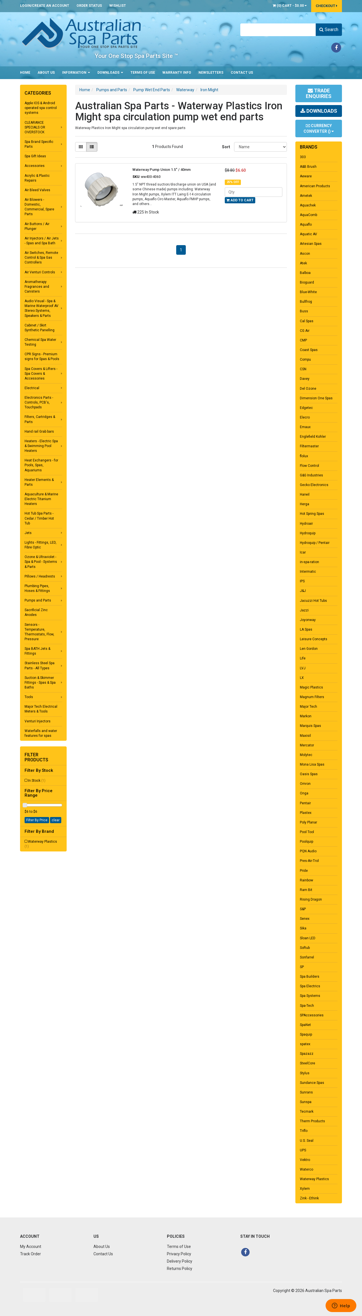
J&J (303, 591)
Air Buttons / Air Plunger (37, 226)
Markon (305, 716)
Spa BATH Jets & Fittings (37, 651)
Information (76, 73)
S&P (303, 909)
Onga (304, 793)
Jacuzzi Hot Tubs (313, 601)
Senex (304, 919)
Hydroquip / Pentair (315, 543)
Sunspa (305, 1102)
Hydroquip (307, 533)
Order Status (89, 6)
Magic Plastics (311, 687)
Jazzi (304, 610)
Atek (303, 263)
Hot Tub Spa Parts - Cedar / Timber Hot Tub (39, 518)
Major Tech (308, 707)
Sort (226, 147)
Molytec (306, 755)
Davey (304, 379)
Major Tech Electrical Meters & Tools (41, 709)
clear (56, 820)
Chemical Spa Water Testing (40, 342)
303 (303, 157)
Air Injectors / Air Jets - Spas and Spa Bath (42, 240)
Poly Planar (308, 822)
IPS (302, 581)
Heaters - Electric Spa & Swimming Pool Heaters (41, 446)
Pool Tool (307, 832)
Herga (304, 504)
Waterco (306, 1169)
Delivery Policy (179, 1261)
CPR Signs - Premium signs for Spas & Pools (42, 356)
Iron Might (209, 90)
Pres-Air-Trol (309, 861)
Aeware (306, 176)
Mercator (307, 745)
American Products (315, 186)
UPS (303, 1150)
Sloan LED (307, 938)
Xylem (305, 1189)
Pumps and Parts (38, 600)
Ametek (306, 196)
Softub (305, 948)
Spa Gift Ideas (35, 156)
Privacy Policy (179, 1254)
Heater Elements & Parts (39, 482)
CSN (303, 369)
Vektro (305, 1160)
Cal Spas (306, 321)
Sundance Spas (312, 1083)
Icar (303, 552)
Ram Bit (306, 890)
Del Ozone (308, 389)
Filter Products (36, 757)
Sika (303, 928)
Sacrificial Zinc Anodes (36, 612)
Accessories (35, 166)
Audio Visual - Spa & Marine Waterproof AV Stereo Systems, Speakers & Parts (41, 308)
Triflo (304, 1131)
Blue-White (308, 292)
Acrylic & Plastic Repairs (37, 178)
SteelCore (307, 1063)
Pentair (305, 803)
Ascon (305, 254)
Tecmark (306, 1112)
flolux (304, 456)
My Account (30, 1246)
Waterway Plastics (41, 844)
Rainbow (306, 880)
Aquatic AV (308, 234)
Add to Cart (240, 200)
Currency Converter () (319, 128)
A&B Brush (308, 167)
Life (303, 658)
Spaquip (306, 1034)
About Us (46, 73)
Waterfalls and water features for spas (41, 733)
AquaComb (308, 215)
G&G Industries (311, 475)
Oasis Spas (309, 774)
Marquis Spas (310, 726)
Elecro (305, 417)
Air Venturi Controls (40, 272)
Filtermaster (309, 446)
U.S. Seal (306, 1141)
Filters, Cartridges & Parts (40, 419)
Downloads (110, 73)
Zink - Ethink (309, 1198)
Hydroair (306, 524)
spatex (305, 1044)
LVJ (303, 668)
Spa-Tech (307, 1006)
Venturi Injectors (38, 721)
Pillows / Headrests (40, 576)
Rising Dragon (311, 899)
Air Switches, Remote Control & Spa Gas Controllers (41, 257)
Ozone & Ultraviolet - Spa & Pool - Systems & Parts (41, 561)
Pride (304, 871)
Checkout (326, 6)
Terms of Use (142, 73)
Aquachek (308, 205)
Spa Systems (310, 996)
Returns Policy (179, 1268)
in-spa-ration (309, 562)
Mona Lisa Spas (312, 764)
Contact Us (242, 73)
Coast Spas (309, 350)
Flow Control (309, 466)
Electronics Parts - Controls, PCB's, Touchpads (39, 402)
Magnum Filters (312, 697)
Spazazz (306, 1054)
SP (302, 967)
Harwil (304, 494)
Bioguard (307, 282)
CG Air (304, 331)
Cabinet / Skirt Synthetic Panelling (39, 327)
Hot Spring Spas (312, 514)
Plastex (305, 813)
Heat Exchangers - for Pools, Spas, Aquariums (41, 465)
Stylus (304, 1073)
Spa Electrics (310, 986)
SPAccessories (312, 1015)
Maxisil (305, 736)
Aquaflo (306, 224)
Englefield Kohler (313, 437)
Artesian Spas (311, 244)
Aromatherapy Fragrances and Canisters (37, 286)
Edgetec (306, 408)
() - (290, 6)
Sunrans (306, 1092)
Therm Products (312, 1121)
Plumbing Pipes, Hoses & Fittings (37, 588)
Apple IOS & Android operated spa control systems (41, 108)
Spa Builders (309, 977)
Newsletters (211, 73)
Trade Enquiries (319, 93)
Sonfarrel (307, 957)
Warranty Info (176, 73)
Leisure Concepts (313, 639)
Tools (29, 697)
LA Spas (306, 629)
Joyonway (308, 620)
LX (302, 678)
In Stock (36, 781)
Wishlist (117, 6)
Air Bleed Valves (37, 190)
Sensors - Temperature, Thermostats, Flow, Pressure (39, 632)
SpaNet (305, 1025)
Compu (305, 359)
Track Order (30, 1254)
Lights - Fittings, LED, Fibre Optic (40, 545)
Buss (304, 311)
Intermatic (308, 572)
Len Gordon (309, 649)
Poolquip (306, 842)
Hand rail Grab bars (39, 431)
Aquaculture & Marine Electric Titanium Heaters (41, 499)
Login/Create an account (44, 6)
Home (25, 73)
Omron (305, 784)
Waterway (185, 90)
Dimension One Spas (316, 398)
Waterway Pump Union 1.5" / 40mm (161, 169)
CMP (303, 340)
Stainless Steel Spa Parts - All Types (39, 665)
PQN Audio (308, 851)
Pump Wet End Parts (151, 90)
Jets (28, 533)
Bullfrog (306, 302)
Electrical (32, 388)
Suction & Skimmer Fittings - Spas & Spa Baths (40, 682)
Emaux (305, 427)
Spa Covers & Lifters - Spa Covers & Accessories (41, 373)
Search (328, 29)
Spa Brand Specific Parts (39, 144)
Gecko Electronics (314, 485)
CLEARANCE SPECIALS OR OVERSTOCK (35, 127)
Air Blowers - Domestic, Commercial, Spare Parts (39, 207)
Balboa (305, 273)
